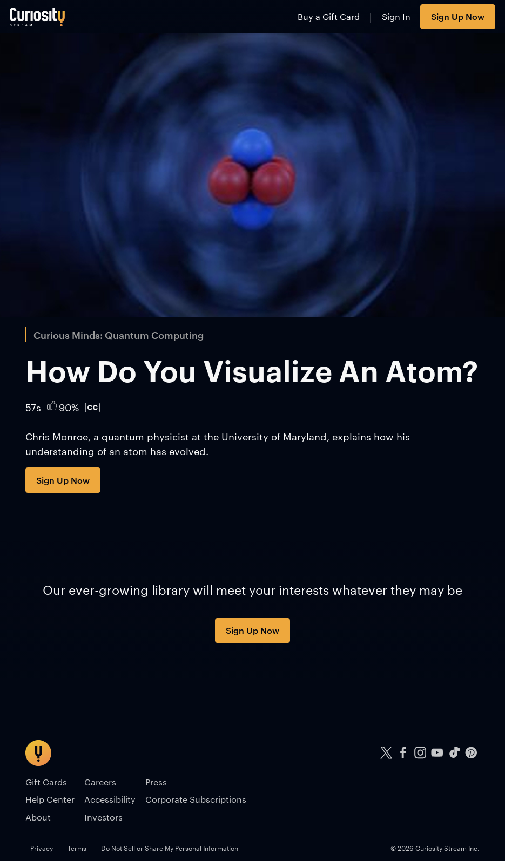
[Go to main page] (37, 16)
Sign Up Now (457, 16)
